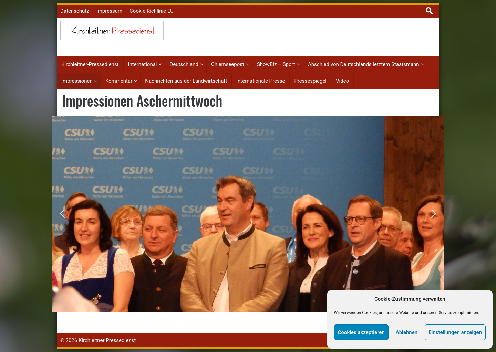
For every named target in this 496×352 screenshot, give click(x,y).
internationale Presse (260, 81)
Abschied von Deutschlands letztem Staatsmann (363, 64)
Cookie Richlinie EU (152, 11)
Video (342, 81)
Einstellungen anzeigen (455, 332)
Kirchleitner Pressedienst (107, 340)
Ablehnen (406, 332)
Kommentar (118, 81)
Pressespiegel (310, 81)
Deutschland (183, 64)
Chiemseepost (227, 64)
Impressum (109, 11)
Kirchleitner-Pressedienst (90, 64)
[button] (62, 213)
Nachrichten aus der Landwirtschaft (186, 81)
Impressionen (77, 81)
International (142, 64)
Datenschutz (74, 11)
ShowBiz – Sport (276, 64)
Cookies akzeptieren (361, 332)
